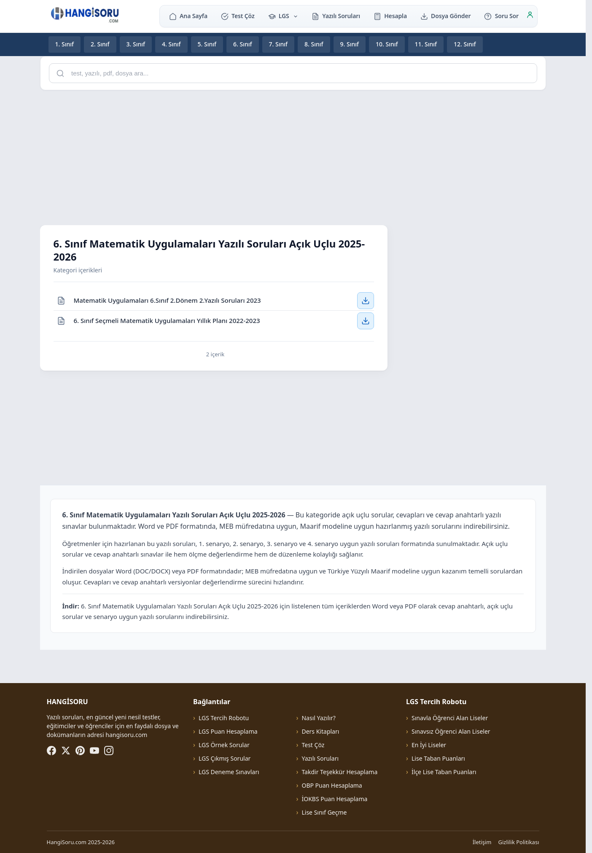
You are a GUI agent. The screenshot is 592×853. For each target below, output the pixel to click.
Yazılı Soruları (336, 16)
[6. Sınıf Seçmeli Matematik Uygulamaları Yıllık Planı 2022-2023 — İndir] (365, 320)
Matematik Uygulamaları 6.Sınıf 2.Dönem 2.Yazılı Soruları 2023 (167, 300)
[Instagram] (108, 750)
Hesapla (390, 16)
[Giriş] (530, 16)
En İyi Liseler (429, 745)
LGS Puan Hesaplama (228, 731)
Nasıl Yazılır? (318, 718)
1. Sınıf (64, 44)
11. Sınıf (426, 44)
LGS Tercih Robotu (224, 718)
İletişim (482, 842)
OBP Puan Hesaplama (331, 785)
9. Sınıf (349, 44)
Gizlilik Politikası (518, 842)
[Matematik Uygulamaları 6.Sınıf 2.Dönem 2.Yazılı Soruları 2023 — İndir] (365, 300)
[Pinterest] (80, 750)
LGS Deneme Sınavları (229, 772)
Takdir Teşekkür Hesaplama (339, 772)
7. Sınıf (278, 44)
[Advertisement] (293, 156)
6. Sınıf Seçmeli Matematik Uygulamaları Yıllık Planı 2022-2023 (167, 320)
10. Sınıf (387, 44)
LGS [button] (283, 16)
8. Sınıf (313, 44)
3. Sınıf (135, 44)
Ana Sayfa (188, 16)
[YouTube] (94, 750)
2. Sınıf (100, 44)
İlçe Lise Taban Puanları (444, 772)
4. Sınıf (171, 44)
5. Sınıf (207, 44)
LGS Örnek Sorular (224, 745)
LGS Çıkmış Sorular (224, 758)
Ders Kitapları (320, 731)
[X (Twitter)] (65, 750)
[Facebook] (51, 750)
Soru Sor (501, 16)
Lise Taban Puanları (438, 758)
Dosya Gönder (445, 16)
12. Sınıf (465, 44)
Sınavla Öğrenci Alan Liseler (450, 718)
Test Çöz (238, 16)
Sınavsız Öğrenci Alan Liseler (451, 731)
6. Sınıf (242, 44)
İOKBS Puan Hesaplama (334, 799)
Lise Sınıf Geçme (324, 812)
